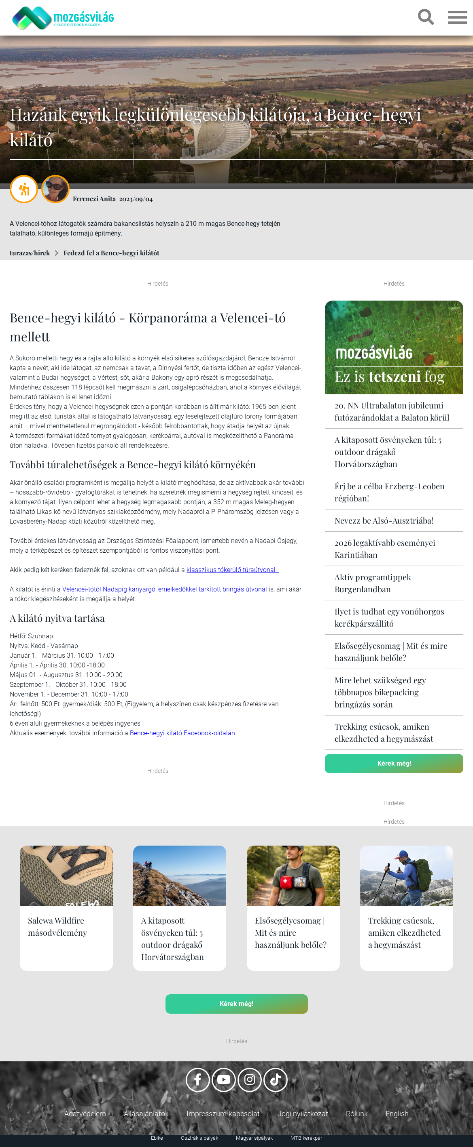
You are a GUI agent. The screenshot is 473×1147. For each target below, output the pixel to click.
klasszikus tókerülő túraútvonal (233, 570)
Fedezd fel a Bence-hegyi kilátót (111, 252)
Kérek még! (394, 763)
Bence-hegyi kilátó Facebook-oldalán (182, 733)
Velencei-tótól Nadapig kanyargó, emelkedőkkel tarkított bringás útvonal (165, 589)
